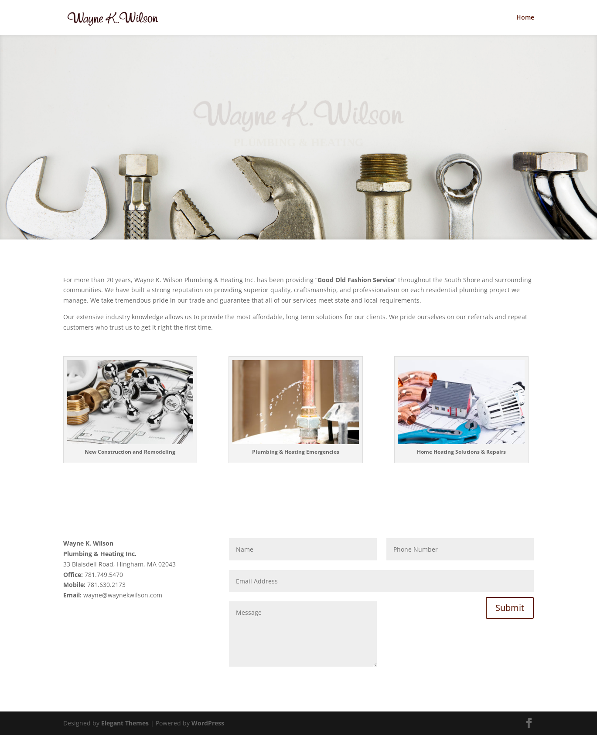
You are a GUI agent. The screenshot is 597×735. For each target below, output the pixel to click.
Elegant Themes (125, 723)
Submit (509, 608)
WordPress (207, 723)
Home (525, 17)
